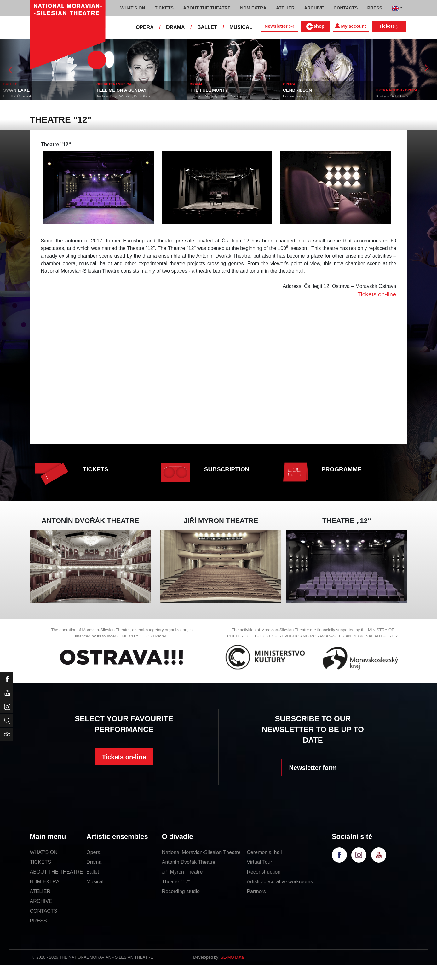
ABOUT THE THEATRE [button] (207, 7)
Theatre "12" (176, 881)
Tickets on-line (124, 756)
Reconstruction (263, 872)
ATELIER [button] (285, 7)
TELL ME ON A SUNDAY (137, 90)
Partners (256, 891)
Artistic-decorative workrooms (280, 881)
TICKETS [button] (164, 7)
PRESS (38, 920)
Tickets (389, 26)
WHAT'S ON (44, 852)
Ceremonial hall (264, 852)
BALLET (207, 27)
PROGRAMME (341, 469)
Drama (93, 862)
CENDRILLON (312, 90)
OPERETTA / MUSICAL (130, 84)
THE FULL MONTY (224, 90)
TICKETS (95, 469)
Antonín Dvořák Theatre (189, 862)
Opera (93, 852)
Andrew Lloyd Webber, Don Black (139, 96)
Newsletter (279, 26)
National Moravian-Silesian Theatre (201, 852)
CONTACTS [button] (346, 7)
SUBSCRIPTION (227, 469)
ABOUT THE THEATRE (56, 872)
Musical (94, 881)
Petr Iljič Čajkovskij (34, 96)
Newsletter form (312, 767)
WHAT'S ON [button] (132, 7)
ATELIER (40, 891)
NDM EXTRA (45, 881)
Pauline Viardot (310, 96)
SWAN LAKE (32, 90)
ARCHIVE (314, 7)
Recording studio (181, 891)
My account (350, 26)
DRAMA (175, 27)
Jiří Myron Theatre (182, 872)
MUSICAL (240, 27)
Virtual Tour (259, 862)
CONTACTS (43, 911)
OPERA (145, 27)
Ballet (92, 872)
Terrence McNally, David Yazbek (231, 96)
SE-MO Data (232, 957)
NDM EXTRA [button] (253, 7)
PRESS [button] (374, 7)
